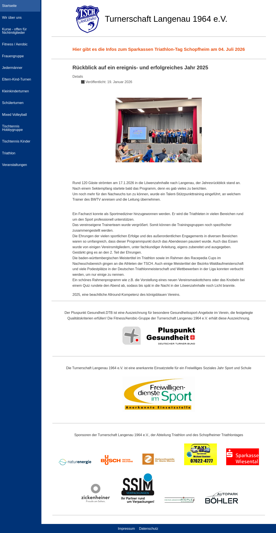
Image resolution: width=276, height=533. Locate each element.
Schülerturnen (13, 103)
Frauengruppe (13, 56)
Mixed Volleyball (14, 114)
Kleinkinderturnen (15, 91)
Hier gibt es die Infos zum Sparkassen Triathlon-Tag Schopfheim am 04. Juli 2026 (158, 49)
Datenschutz (148, 528)
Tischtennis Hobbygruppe (12, 128)
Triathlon (9, 153)
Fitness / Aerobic (15, 44)
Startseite (9, 6)
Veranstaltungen (14, 165)
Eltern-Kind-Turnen (16, 79)
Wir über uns (12, 17)
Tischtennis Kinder (16, 141)
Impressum (126, 528)
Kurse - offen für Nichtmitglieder (14, 30)
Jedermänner (12, 68)
